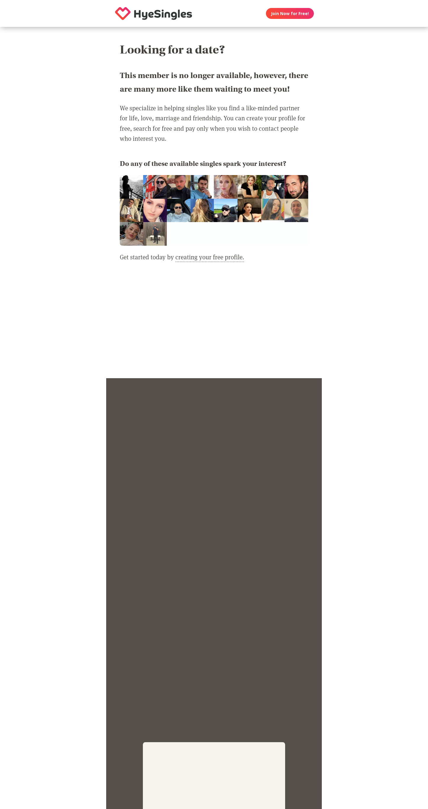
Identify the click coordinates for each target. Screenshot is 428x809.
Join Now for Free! (290, 13)
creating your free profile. (209, 257)
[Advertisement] (214, 323)
